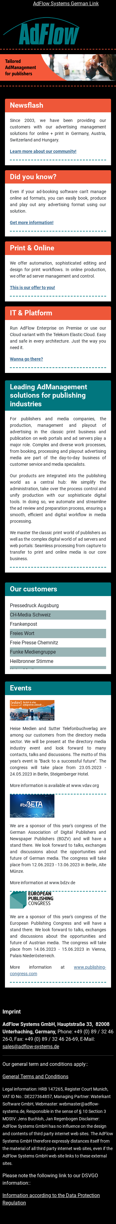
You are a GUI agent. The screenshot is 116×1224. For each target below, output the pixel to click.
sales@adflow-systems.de (30, 1046)
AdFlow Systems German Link (66, 3)
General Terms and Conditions (35, 1076)
